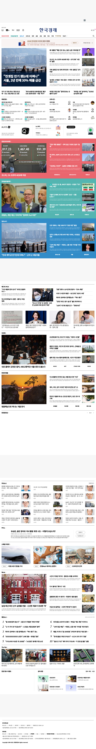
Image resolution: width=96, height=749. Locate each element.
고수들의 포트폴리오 (6, 117)
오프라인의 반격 (73, 566)
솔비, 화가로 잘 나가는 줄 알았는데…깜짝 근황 (59, 326)
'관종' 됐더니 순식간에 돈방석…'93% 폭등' (69, 289)
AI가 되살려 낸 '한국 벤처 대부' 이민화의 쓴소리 (58, 119)
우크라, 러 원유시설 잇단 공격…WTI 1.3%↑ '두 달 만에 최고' (35, 112)
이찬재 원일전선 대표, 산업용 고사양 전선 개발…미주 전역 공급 (74, 487)
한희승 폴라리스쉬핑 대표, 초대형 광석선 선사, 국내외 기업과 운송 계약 (43, 512)
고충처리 (16, 725)
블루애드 (29, 725)
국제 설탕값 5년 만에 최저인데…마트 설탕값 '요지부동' (65, 71)
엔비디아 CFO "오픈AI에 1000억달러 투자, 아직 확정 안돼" (65, 206)
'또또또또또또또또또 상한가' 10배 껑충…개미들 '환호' (22, 636)
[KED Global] (18, 30)
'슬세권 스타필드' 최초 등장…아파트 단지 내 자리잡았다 (65, 81)
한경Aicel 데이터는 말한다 (45, 566)
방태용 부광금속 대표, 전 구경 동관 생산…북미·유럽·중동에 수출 (11, 488)
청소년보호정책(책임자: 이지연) (63, 734)
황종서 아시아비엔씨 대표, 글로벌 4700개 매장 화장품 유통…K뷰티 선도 (42, 496)
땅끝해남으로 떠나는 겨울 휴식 (13, 406)
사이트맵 (26, 734)
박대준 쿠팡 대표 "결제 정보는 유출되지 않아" (60, 92)
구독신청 (10, 725)
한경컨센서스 (57, 174)
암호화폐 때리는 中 (77, 119)
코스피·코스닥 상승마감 (40, 487)
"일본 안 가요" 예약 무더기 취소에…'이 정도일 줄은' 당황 (71, 641)
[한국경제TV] (7, 30)
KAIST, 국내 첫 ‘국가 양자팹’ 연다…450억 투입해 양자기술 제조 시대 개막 (75, 504)
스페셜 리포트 (6, 544)
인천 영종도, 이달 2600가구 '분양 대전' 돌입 (63, 225)
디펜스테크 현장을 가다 (12, 566)
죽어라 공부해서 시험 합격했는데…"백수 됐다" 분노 (21, 632)
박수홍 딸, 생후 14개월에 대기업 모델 (84, 326)
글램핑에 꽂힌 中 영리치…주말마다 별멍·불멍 (63, 597)
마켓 (88, 174)
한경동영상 (5, 413)
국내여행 (66, 406)
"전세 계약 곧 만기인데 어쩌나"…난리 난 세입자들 (21, 255)
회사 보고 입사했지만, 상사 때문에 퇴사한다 (12, 664)
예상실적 (57, 214)
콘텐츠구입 (13, 734)
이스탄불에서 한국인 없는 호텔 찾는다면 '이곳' (64, 377)
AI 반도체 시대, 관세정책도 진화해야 (84, 664)
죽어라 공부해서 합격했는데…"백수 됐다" (69, 297)
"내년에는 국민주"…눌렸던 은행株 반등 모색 (63, 166)
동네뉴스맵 (57, 254)
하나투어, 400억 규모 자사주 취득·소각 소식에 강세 (65, 156)
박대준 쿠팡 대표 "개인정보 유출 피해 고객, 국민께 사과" (11, 511)
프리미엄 (59, 36)
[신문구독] (23, 30)
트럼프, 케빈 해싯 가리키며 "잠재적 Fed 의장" (19, 215)
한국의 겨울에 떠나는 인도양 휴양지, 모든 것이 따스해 (65, 397)
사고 (93, 671)
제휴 (9, 734)
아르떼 (3, 333)
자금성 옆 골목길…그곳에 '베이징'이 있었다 (63, 607)
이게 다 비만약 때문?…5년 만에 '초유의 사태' (70, 293)
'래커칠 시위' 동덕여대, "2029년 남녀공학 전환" (83, 92)
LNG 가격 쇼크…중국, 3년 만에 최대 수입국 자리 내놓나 (35, 105)
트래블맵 (55, 406)
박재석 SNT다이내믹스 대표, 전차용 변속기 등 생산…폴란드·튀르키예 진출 (75, 520)
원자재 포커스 (28, 102)
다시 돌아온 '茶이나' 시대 (57, 586)
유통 (45, 36)
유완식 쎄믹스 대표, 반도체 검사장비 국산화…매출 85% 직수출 (42, 519)
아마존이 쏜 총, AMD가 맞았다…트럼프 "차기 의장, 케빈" (12, 105)
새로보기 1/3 (91, 483)
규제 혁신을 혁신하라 (55, 111)
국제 (52, 36)
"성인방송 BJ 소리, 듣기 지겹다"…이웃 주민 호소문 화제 (10, 326)
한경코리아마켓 (5, 36)
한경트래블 (5, 373)
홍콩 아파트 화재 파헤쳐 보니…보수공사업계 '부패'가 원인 (42, 503)
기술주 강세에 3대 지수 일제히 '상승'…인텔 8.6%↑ (63, 196)
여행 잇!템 (88, 406)
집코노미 (22, 36)
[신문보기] (3, 30)
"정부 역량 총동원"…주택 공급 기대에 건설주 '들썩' (65, 146)
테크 (48, 36)
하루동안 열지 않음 (86, 43)
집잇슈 (3, 109)
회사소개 (4, 725)
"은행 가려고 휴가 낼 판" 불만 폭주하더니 (69, 301)
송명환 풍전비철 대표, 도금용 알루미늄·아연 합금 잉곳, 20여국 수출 (10, 504)
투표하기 (80, 532)
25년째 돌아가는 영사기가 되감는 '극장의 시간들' (65, 337)
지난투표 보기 (80, 536)
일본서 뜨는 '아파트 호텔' (57, 663)
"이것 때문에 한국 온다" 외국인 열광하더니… (13, 290)
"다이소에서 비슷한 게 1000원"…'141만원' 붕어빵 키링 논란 (24, 641)
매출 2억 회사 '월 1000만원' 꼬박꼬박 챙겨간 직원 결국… (70, 632)
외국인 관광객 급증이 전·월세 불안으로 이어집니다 (36, 664)
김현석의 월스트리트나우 (7, 102)
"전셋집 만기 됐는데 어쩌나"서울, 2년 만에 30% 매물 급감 (22, 78)
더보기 (64, 36)
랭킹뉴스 (4, 617)
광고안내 (23, 725)
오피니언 (28, 36)
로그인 (92, 30)
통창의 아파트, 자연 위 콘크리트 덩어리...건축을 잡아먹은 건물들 (65, 347)
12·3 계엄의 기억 (54, 104)
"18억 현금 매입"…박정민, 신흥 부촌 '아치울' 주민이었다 (65, 246)
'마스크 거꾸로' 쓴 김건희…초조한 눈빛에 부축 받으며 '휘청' (42, 304)
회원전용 (4, 99)
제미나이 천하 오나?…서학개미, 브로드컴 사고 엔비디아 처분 (12, 119)
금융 (37, 36)
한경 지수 (72, 174)
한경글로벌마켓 (14, 36)
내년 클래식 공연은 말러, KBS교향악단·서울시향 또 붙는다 (23, 367)
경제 (33, 36)
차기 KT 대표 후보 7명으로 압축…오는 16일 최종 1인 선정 (11, 92)
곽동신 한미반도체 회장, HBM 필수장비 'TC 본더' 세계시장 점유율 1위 (11, 520)
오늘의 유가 (27, 109)
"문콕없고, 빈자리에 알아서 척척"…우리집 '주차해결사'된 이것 (12, 112)
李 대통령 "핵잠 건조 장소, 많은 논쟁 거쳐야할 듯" (65, 50)
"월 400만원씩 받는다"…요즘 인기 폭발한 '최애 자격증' (22, 622)
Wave (3, 572)
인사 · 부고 (88, 671)
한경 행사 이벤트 (6, 671)
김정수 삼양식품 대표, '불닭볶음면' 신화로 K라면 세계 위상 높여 (11, 495)
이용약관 (42, 734)
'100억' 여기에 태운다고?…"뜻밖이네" (68, 305)
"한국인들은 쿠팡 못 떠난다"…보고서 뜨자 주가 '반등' (69, 636)
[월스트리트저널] (13, 30)
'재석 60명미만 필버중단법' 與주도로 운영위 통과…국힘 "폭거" (36, 92)
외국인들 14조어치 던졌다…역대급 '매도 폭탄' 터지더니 (70, 622)
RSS (37, 734)
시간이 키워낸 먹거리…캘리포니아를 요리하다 (64, 576)
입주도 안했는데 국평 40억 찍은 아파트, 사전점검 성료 (65, 236)
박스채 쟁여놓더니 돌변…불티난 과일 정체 (13, 300)
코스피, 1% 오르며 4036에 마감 (14, 175)
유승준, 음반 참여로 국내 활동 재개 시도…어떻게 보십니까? (33, 531)
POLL (3, 528)
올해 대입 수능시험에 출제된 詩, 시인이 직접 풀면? (65, 357)
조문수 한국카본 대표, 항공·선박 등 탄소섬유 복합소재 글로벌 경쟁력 (75, 512)
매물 (72, 254)
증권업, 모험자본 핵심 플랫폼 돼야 (81, 112)
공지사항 (40, 671)
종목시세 (72, 214)
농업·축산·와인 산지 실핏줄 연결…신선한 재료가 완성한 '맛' (24, 606)
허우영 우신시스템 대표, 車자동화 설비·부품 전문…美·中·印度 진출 (75, 496)
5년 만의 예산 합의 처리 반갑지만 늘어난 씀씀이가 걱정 (81, 105)
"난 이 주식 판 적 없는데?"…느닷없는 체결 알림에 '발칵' (22, 627)
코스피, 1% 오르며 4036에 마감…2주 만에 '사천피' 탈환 (64, 60)
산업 (41, 36)
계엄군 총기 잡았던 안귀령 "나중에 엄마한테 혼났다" (36, 326)
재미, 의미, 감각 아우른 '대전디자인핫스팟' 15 (64, 387)
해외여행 (77, 406)
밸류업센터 (86, 254)
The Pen (4, 647)
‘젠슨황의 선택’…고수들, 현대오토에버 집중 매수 (35, 119)
